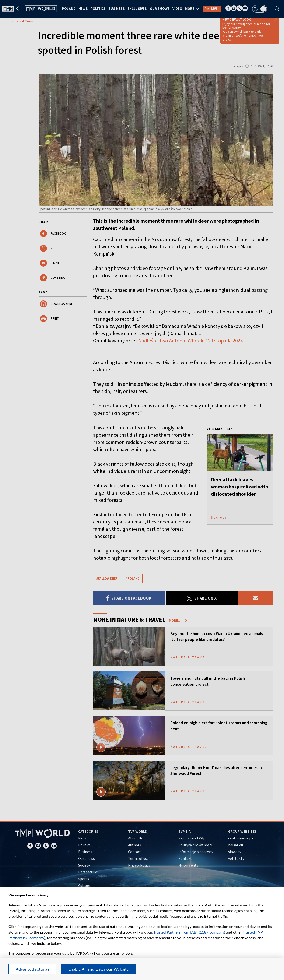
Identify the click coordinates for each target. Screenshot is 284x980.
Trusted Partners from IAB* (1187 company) (189, 932)
